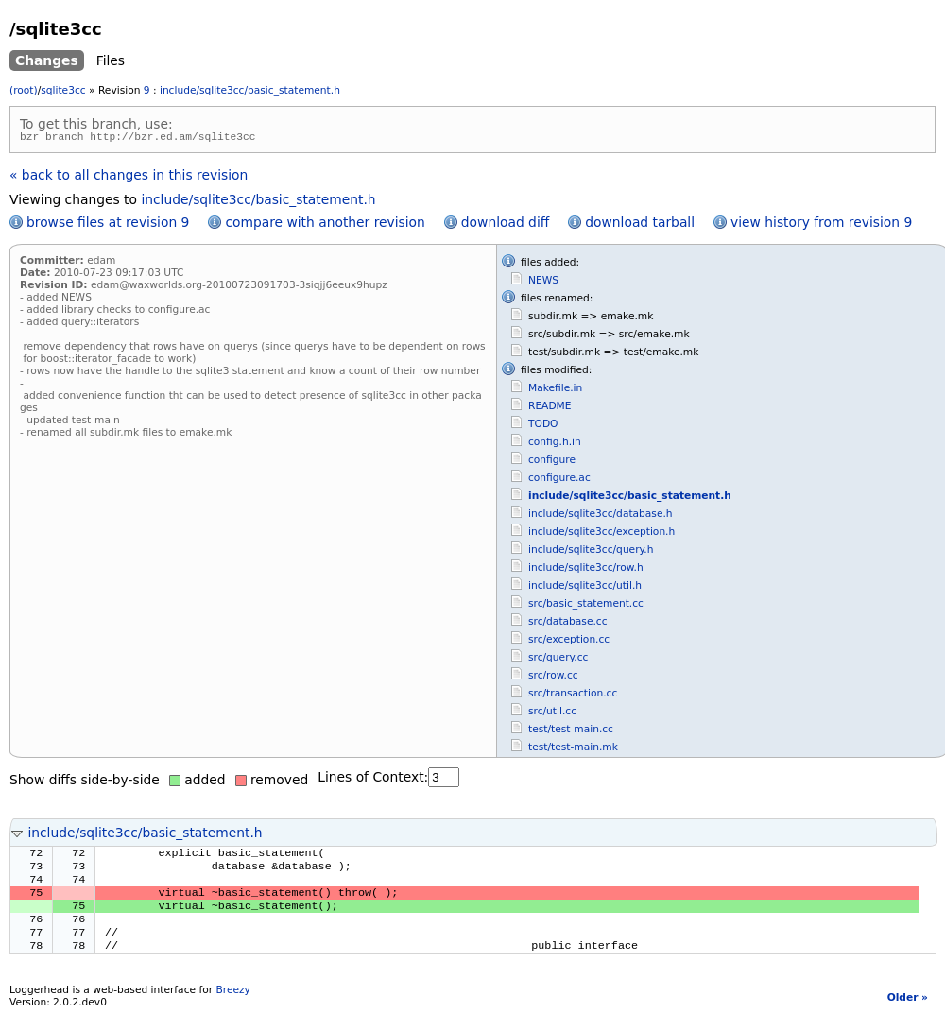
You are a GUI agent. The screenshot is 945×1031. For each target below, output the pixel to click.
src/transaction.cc (572, 696)
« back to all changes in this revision (128, 177)
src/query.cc (558, 660)
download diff (505, 224)
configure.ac (559, 480)
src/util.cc (552, 714)
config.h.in (554, 444)
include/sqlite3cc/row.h (586, 570)
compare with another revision (324, 224)
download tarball (640, 224)
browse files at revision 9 (107, 224)
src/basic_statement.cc (586, 606)
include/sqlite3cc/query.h (590, 552)
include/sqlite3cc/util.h (585, 588)
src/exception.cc (569, 642)
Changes (46, 60)
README (550, 409)
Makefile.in (555, 391)
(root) (23, 90)
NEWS (543, 283)
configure (552, 462)
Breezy (232, 1008)
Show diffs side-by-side (84, 782)
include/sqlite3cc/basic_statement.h (250, 90)
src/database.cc (568, 624)
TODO (543, 427)
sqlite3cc (63, 90)
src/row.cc (553, 678)
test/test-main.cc (570, 732)
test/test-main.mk (573, 750)
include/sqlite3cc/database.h (600, 516)
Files (110, 60)
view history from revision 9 (821, 224)
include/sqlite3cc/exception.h (601, 534)
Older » (907, 1015)
